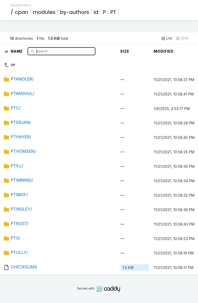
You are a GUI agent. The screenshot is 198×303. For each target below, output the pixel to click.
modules (44, 12)
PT (113, 12)
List (166, 38)
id (96, 12)
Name (17, 51)
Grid (182, 38)
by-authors (74, 12)
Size (124, 51)
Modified (164, 51)
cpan (21, 12)
